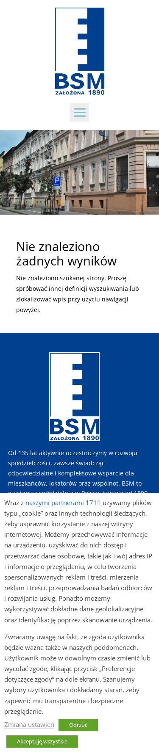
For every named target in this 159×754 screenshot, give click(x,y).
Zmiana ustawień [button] (29, 724)
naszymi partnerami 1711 (63, 502)
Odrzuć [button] (78, 725)
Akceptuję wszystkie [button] (42, 741)
